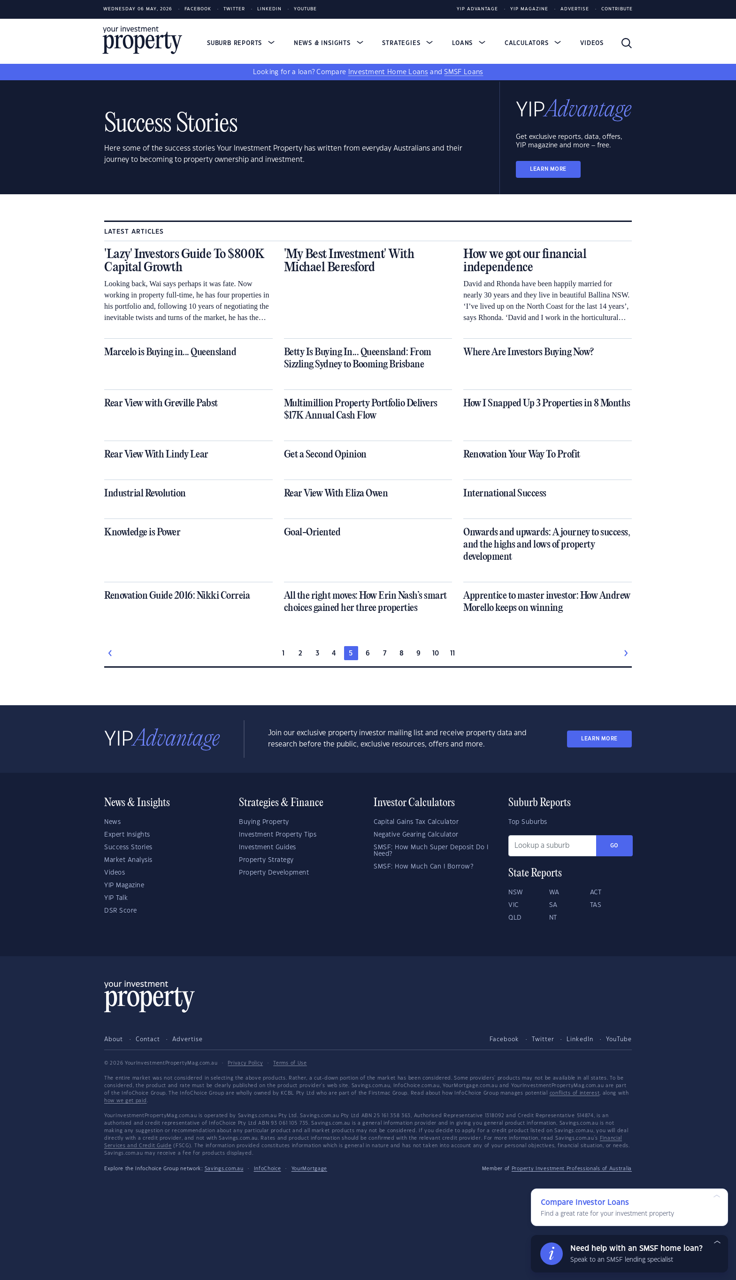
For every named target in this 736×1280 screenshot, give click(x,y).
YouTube (619, 1039)
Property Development (274, 873)
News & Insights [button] (328, 43)
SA (553, 905)
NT (553, 918)
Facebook (197, 9)
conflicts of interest (575, 1093)
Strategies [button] (407, 43)
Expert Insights (127, 835)
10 (435, 653)
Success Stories (128, 847)
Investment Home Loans (388, 72)
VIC (513, 905)
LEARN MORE (548, 169)
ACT (596, 892)
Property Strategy (266, 860)
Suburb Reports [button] (241, 43)
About (113, 1039)
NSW (515, 892)
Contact (148, 1039)
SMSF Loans (463, 72)
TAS (596, 905)
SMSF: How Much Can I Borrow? (423, 866)
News (112, 822)
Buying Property (264, 822)
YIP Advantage (477, 9)
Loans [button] (468, 43)
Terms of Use (290, 1063)
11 (452, 653)
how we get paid (125, 1100)
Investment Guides (267, 847)
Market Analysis (128, 860)
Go (614, 845)
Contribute (617, 9)
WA (554, 892)
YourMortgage (309, 1168)
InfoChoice (267, 1168)
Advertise (574, 9)
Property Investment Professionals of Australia (572, 1168)
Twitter (234, 9)
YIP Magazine (529, 9)
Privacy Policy (245, 1063)
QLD (515, 918)
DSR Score (120, 911)
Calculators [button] (533, 43)
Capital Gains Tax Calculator (416, 822)
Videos (592, 43)
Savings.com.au (224, 1168)
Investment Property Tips (277, 835)
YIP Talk (116, 898)
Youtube (305, 9)
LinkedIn (269, 9)
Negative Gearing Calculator (416, 835)
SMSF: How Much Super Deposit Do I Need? (431, 851)
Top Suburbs (527, 822)
